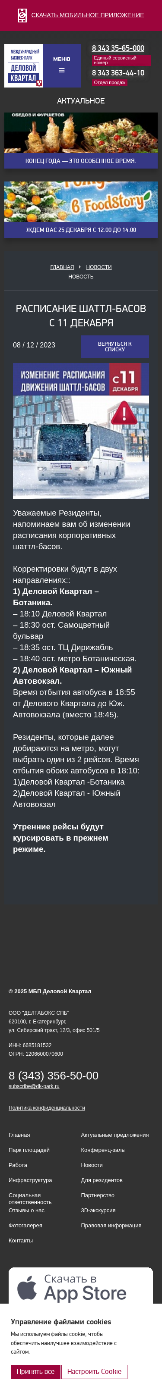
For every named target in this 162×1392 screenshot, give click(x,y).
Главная (62, 267)
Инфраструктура (30, 1180)
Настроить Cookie (94, 1371)
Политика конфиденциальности (47, 1108)
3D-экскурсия (98, 1210)
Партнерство (98, 1195)
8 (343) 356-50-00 (53, 1075)
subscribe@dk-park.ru (34, 1086)
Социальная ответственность (30, 1198)
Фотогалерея (25, 1225)
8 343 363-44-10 (118, 73)
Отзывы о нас (26, 1210)
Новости (98, 267)
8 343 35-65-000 (118, 48)
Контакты (21, 1240)
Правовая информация (111, 1225)
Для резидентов (102, 1180)
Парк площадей (29, 1150)
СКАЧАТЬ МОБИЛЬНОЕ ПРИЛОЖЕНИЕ (81, 15)
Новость (80, 277)
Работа (18, 1165)
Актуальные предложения (115, 1135)
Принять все (35, 1371)
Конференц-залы (103, 1150)
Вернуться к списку (115, 347)
